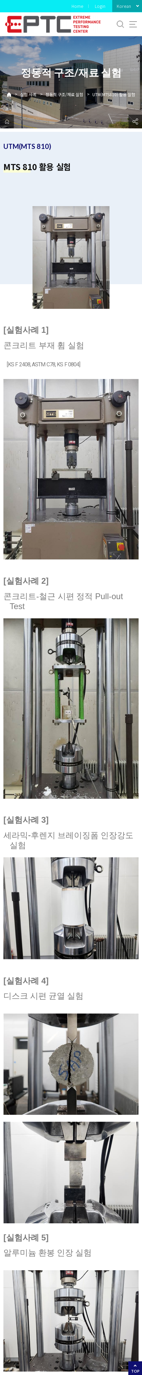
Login (100, 6)
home (7, 121)
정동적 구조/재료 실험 (64, 94)
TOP (135, 1371)
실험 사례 (28, 94)
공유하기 (135, 121)
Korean (124, 6)
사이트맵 (133, 24)
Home (77, 6)
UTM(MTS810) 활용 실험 (113, 94)
